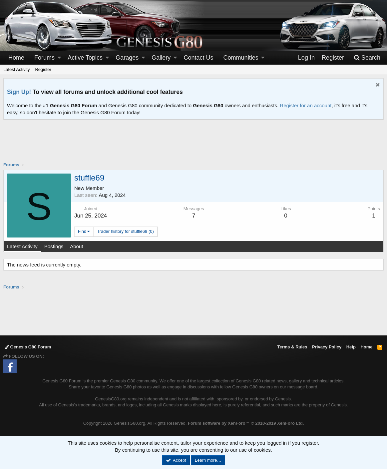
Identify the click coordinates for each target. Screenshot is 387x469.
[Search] (367, 58)
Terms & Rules (292, 346)
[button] (59, 58)
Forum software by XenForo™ (246, 423)
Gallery (161, 57)
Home (16, 57)
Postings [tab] (54, 246)
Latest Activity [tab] (22, 246)
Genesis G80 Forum (28, 346)
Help (351, 346)
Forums (44, 57)
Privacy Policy (326, 346)
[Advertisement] (193, 145)
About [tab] (76, 246)
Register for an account (305, 105)
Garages (127, 57)
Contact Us (198, 57)
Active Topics (85, 57)
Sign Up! (19, 92)
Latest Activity (16, 69)
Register (43, 69)
